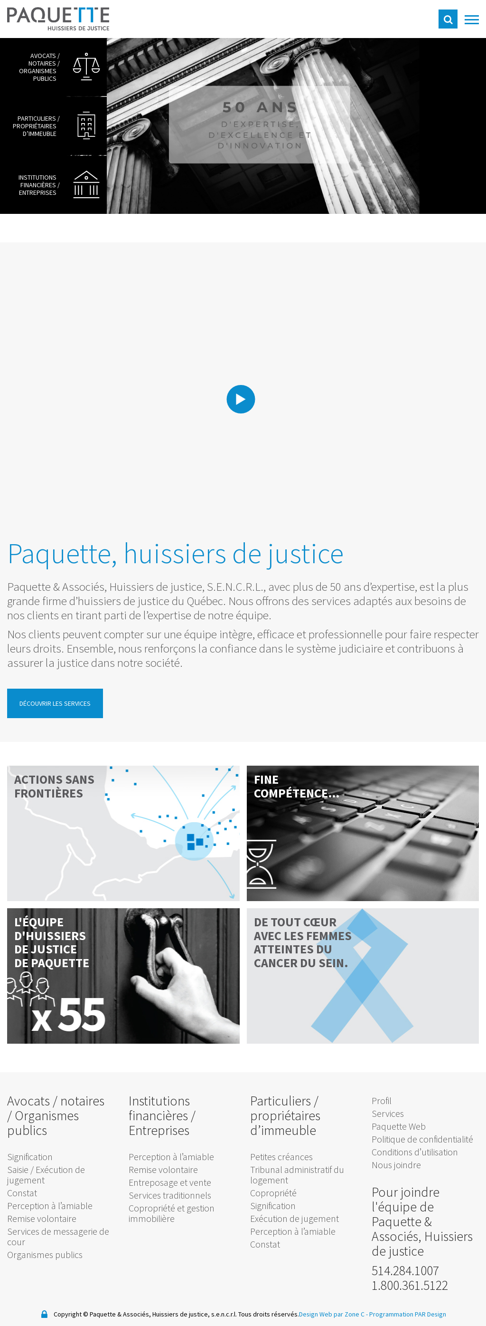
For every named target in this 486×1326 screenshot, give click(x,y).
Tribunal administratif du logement (297, 1174)
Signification (30, 1157)
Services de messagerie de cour (58, 1236)
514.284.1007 (405, 1270)
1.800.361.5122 (410, 1285)
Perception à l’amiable (50, 1205)
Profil (382, 1100)
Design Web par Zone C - (334, 1313)
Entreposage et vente (170, 1182)
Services (388, 1113)
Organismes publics (45, 1254)
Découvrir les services (55, 703)
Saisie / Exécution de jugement (46, 1174)
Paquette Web (399, 1126)
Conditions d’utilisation (415, 1152)
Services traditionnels (170, 1195)
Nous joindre (396, 1165)
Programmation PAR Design (408, 1313)
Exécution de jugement (294, 1218)
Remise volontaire (41, 1218)
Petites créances (281, 1157)
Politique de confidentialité (422, 1139)
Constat (22, 1193)
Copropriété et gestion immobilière (172, 1213)
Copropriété (273, 1193)
